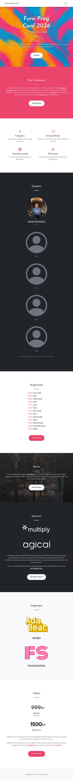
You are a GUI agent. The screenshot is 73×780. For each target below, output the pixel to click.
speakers (54, 92)
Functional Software (36, 666)
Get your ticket (36, 753)
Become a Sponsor (37, 577)
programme (43, 95)
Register (36, 55)
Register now (36, 103)
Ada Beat (36, 638)
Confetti (58, 745)
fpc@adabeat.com (36, 568)
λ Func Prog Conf (11, 3)
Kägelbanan (31, 474)
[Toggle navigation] (65, 3)
